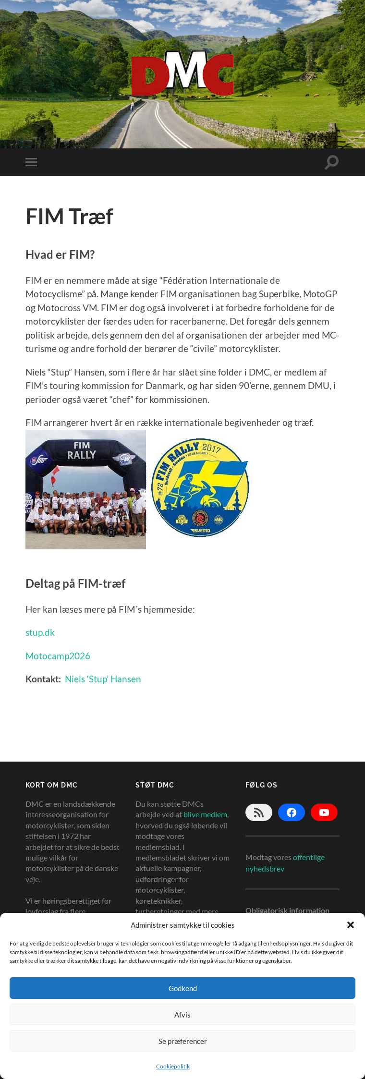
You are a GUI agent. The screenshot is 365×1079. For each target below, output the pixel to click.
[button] (350, 925)
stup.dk (40, 632)
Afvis (182, 1014)
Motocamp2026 (57, 655)
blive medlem (205, 814)
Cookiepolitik (173, 1066)
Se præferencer (182, 1041)
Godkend (183, 988)
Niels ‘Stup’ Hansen (103, 678)
